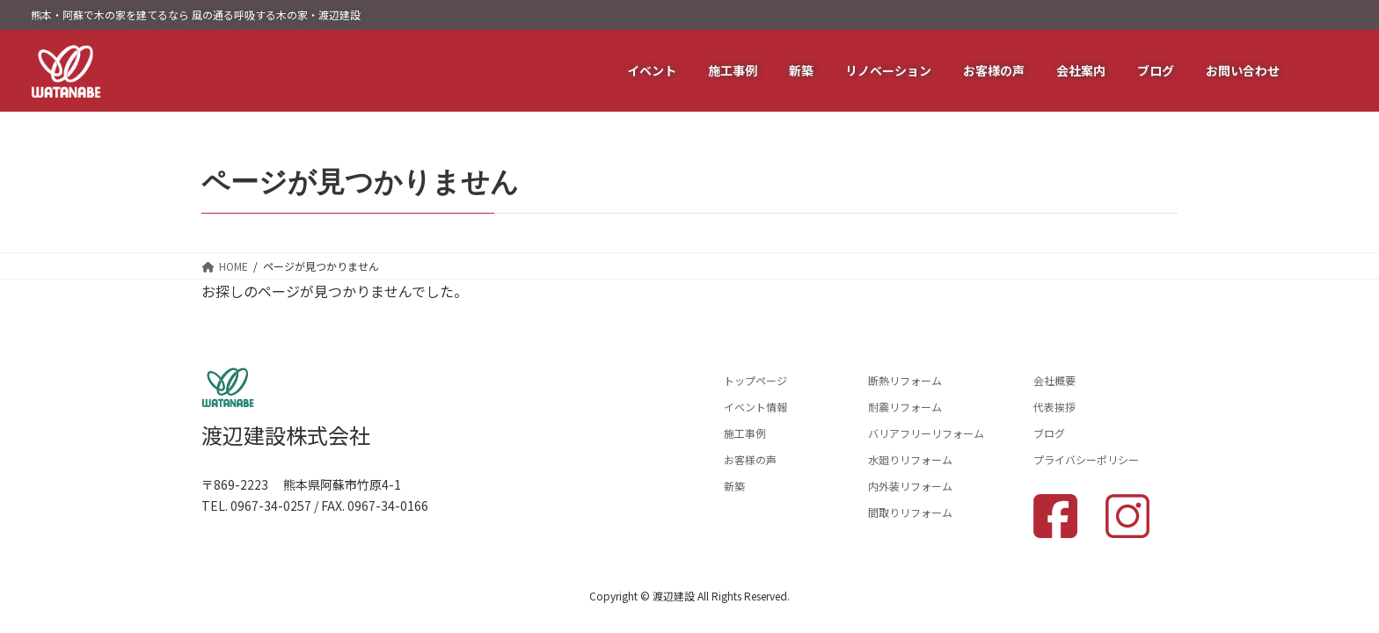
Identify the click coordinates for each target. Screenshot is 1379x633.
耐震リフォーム (905, 406)
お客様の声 (750, 459)
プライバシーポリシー (1086, 459)
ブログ (1049, 433)
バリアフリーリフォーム (926, 433)
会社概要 (1054, 380)
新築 (734, 485)
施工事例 (745, 433)
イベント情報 (755, 406)
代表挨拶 (1054, 406)
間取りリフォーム (910, 512)
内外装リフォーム (910, 485)
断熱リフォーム (905, 380)
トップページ (755, 380)
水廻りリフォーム (910, 459)
